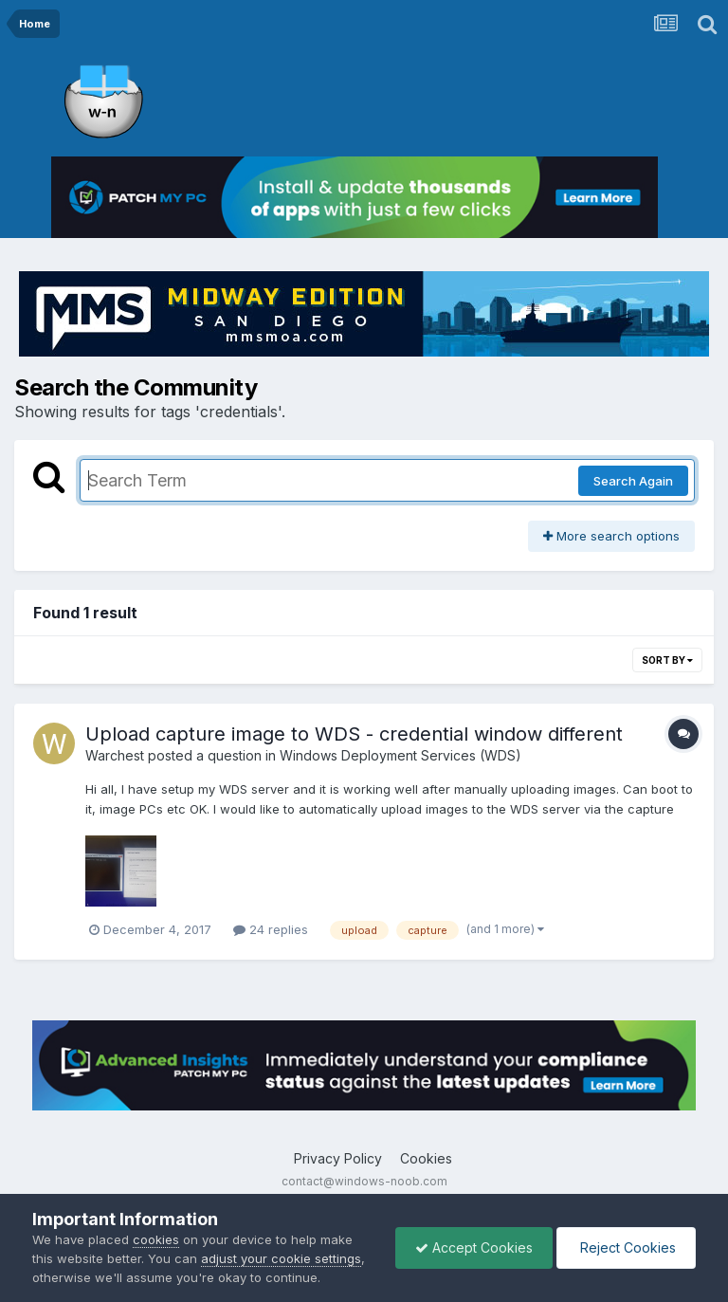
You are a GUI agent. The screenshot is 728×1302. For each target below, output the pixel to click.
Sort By (667, 660)
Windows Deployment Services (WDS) (400, 755)
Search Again (633, 480)
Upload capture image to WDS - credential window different (354, 734)
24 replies (270, 929)
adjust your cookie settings (281, 1258)
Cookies (426, 1158)
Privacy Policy (338, 1158)
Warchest (114, 755)
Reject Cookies (626, 1247)
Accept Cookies (474, 1247)
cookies (156, 1239)
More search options (611, 535)
